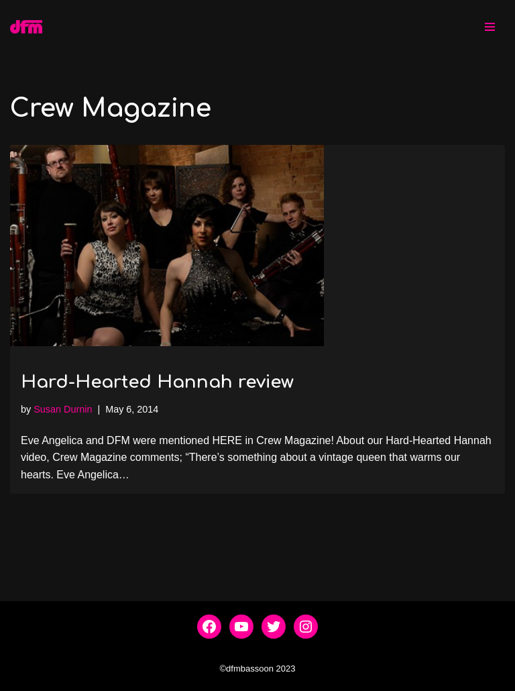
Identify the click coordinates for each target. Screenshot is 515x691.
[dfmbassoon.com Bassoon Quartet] (26, 27)
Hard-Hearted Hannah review (157, 382)
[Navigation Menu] (490, 27)
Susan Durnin (63, 409)
